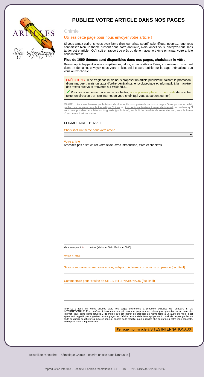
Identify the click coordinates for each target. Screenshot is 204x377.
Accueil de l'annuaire (43, 355)
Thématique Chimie (72, 355)
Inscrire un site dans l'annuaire (107, 355)
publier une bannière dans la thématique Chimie (92, 107)
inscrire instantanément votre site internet (149, 107)
